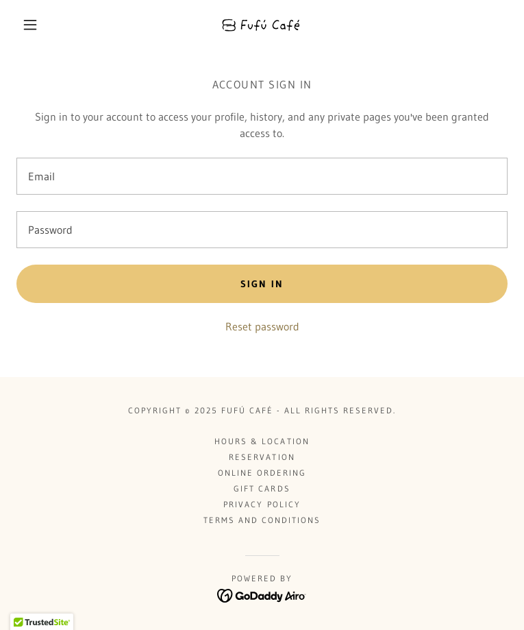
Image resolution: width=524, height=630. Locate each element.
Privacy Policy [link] (261, 504)
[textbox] (262, 176)
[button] (41, 24)
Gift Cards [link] (262, 488)
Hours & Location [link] (261, 441)
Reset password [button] (262, 326)
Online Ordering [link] (262, 473)
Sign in (262, 284)
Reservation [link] (262, 457)
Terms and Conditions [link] (262, 520)
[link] (262, 25)
